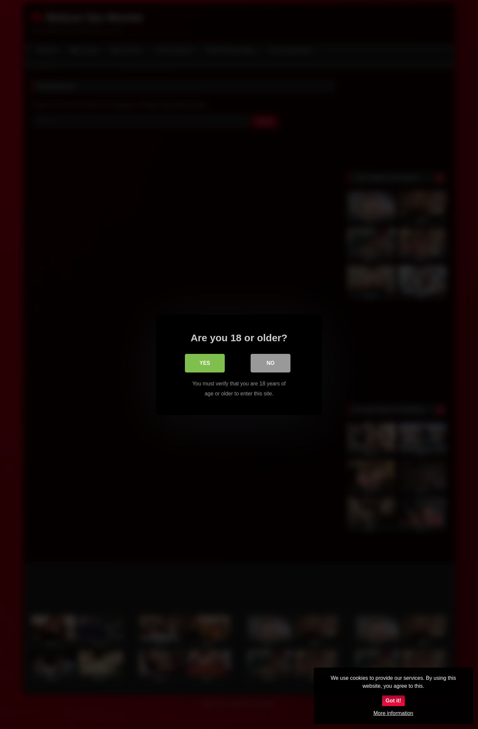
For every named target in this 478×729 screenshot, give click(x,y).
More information (393, 713)
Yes (204, 362)
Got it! (393, 700)
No (271, 362)
